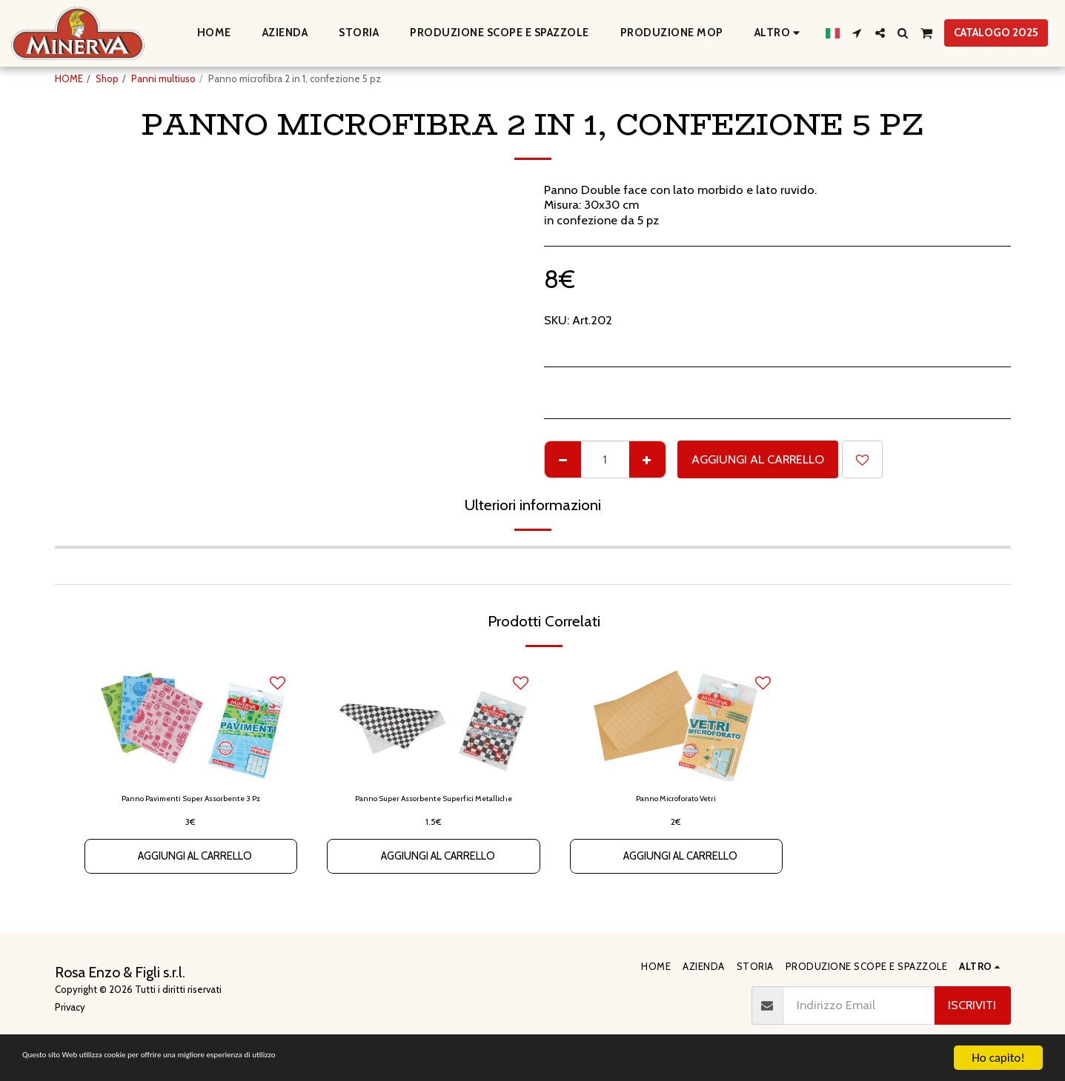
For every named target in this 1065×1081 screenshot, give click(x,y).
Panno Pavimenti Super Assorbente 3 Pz (190, 800)
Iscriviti (972, 1004)
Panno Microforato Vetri (676, 800)
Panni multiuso (163, 78)
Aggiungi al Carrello (757, 459)
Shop (107, 78)
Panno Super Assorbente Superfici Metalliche (433, 807)
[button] (857, 33)
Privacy (70, 1007)
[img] (433, 722)
